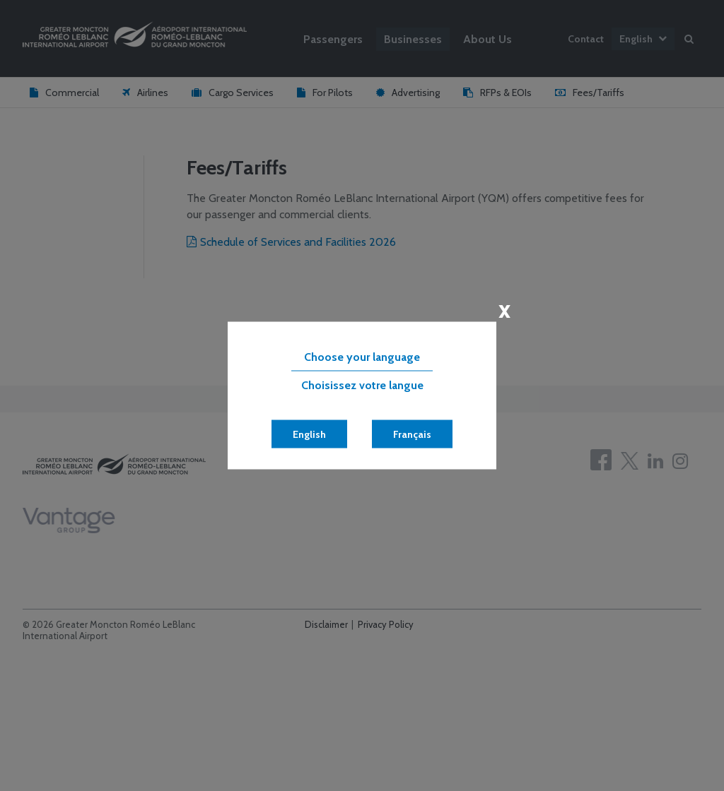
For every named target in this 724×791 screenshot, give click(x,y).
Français (412, 434)
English (309, 434)
